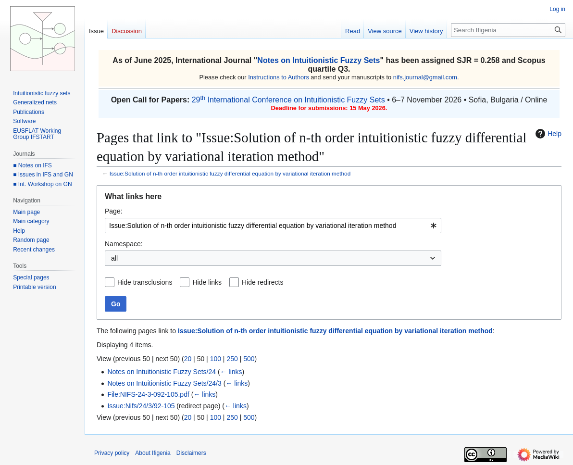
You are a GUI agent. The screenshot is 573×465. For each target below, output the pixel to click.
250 (231, 359)
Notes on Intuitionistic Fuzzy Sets (318, 60)
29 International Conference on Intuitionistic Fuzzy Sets (288, 100)
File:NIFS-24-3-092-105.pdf (148, 394)
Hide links (207, 282)
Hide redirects (262, 282)
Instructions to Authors (278, 77)
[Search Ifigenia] (508, 30)
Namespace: (124, 244)
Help (547, 133)
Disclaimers (191, 453)
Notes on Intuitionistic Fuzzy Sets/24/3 (164, 383)
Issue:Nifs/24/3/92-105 (140, 406)
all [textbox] (114, 258)
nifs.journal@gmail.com (425, 77)
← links (231, 372)
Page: (114, 211)
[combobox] (273, 225)
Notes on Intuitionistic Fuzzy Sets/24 (161, 372)
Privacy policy (111, 453)
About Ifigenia (152, 453)
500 (248, 359)
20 (188, 359)
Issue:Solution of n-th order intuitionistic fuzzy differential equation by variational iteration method (230, 173)
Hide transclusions (144, 282)
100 (215, 359)
